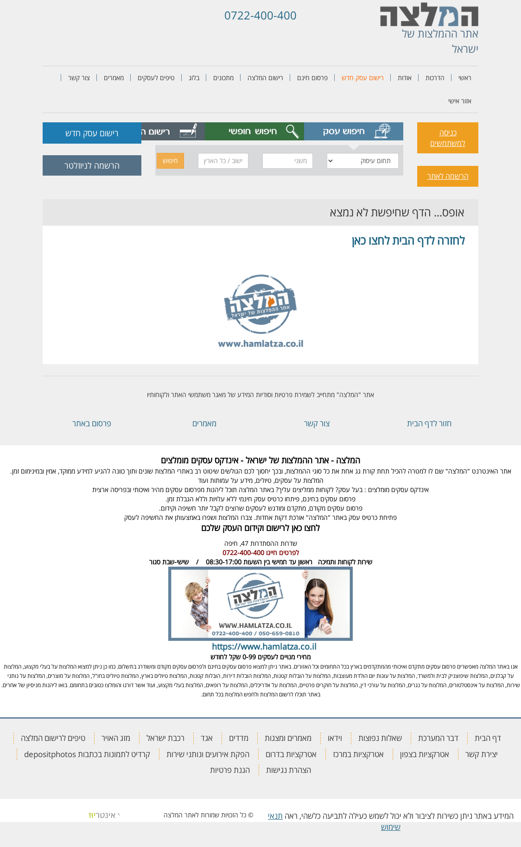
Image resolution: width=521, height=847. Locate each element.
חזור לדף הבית (429, 423)
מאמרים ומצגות (288, 738)
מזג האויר (116, 738)
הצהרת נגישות (288, 770)
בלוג (194, 77)
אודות (405, 77)
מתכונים (223, 77)
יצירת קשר (481, 754)
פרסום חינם (312, 77)
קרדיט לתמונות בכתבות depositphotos (87, 754)
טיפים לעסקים (156, 77)
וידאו (335, 738)
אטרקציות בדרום (291, 754)
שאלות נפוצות (380, 738)
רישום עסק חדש (363, 77)
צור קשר (79, 77)
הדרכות (435, 77)
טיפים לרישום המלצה (53, 738)
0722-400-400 (260, 15)
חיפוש (170, 160)
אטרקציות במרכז (358, 754)
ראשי (464, 77)
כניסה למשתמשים (447, 137)
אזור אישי (459, 100)
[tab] (353, 131)
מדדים (238, 738)
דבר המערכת (438, 738)
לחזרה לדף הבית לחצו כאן (408, 240)
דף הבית (488, 738)
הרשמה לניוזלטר (92, 165)
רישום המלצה (265, 77)
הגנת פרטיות (230, 770)
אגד (207, 738)
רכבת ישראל (165, 738)
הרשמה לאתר (448, 176)
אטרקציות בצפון (424, 754)
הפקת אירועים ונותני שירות (207, 754)
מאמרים (114, 77)
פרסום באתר (91, 423)
